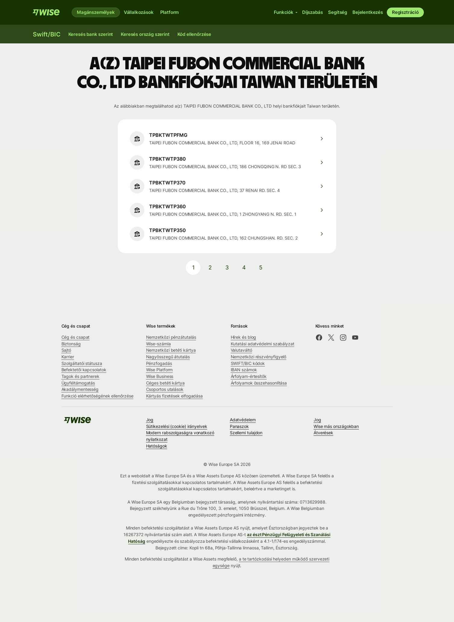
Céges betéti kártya (165, 382)
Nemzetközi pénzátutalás (171, 337)
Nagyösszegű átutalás (168, 356)
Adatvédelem (243, 419)
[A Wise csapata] (46, 12)
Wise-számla (158, 343)
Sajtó (66, 350)
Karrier (67, 356)
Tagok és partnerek (80, 376)
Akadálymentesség (80, 389)
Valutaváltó (241, 350)
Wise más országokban (336, 426)
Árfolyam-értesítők (249, 376)
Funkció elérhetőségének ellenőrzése (97, 395)
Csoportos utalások (165, 389)
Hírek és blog (243, 337)
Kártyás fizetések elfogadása (174, 395)
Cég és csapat (75, 337)
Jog (150, 419)
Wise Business (160, 376)
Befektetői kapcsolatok (83, 369)
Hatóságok (156, 445)
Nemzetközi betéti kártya (171, 350)
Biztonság (71, 343)
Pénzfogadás (159, 363)
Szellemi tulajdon (246, 432)
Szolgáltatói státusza (81, 363)
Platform (169, 12)
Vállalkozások (139, 12)
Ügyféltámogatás (78, 382)
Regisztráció (405, 12)
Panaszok (239, 426)
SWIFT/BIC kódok (248, 363)
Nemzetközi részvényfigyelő (258, 356)
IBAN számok (244, 369)
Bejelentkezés (367, 12)
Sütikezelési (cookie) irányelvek (176, 426)
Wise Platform (159, 369)
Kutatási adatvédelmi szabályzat (262, 343)
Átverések (323, 432)
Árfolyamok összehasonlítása (259, 382)
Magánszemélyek (96, 12)
